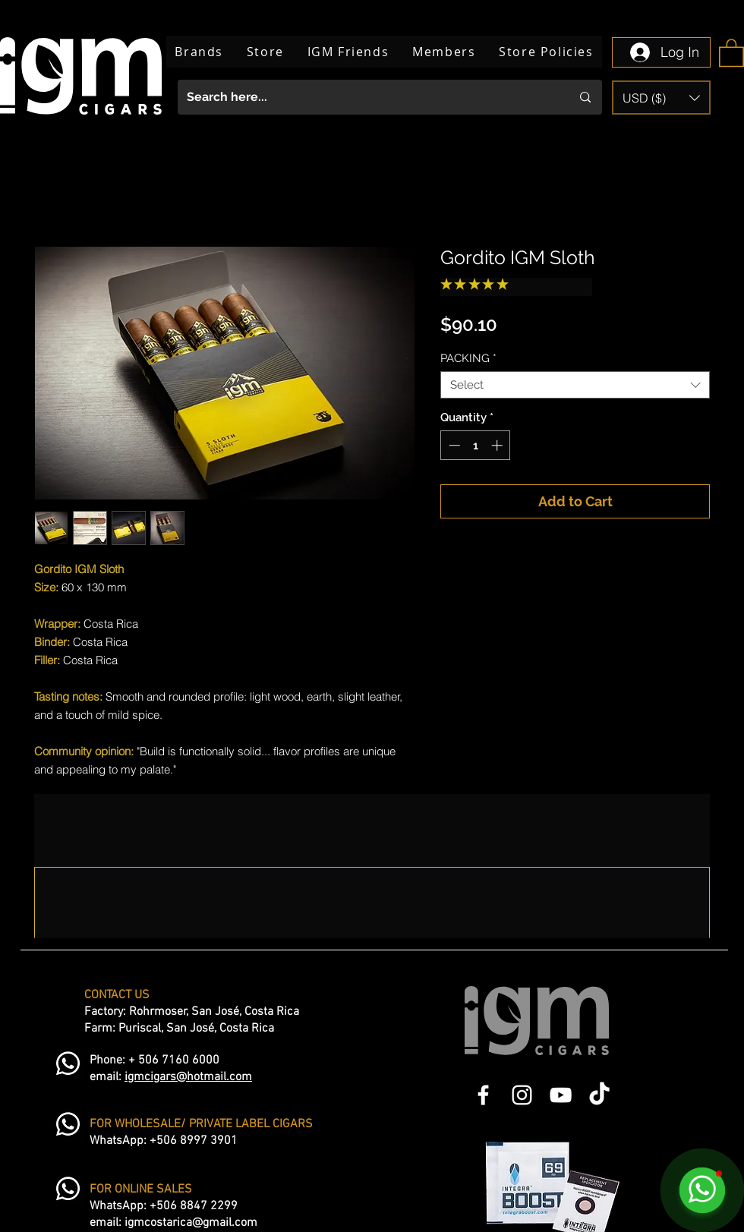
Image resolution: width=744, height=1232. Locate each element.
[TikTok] (599, 1095)
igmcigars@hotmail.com (188, 1077)
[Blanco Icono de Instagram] (522, 1095)
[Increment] (498, 445)
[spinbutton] (475, 445)
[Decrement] (453, 445)
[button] (731, 52)
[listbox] (661, 97)
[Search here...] (367, 97)
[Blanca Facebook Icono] (483, 1095)
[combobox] (575, 385)
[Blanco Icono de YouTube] (560, 1095)
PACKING (468, 358)
